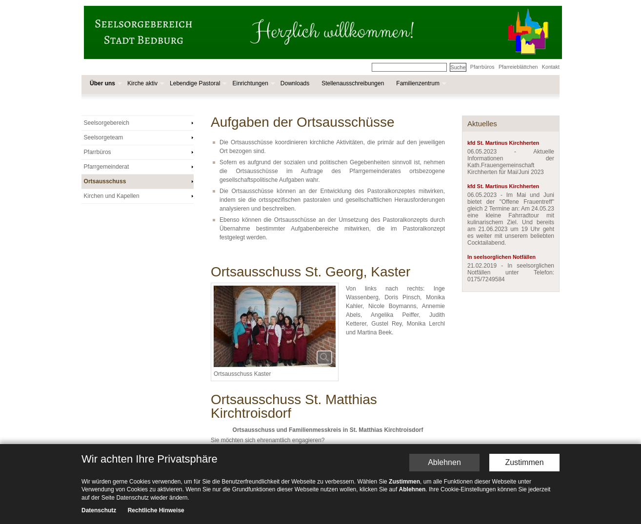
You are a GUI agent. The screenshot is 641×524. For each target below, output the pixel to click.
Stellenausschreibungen (352, 83)
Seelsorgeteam (103, 137)
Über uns (105, 83)
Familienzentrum (420, 83)
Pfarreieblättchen (518, 67)
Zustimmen (524, 462)
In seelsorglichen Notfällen (501, 257)
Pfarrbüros (482, 67)
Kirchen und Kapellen (112, 196)
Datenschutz (98, 510)
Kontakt (551, 67)
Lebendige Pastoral (197, 83)
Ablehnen (444, 462)
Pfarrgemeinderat (106, 166)
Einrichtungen (252, 83)
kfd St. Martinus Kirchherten (503, 143)
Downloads (294, 83)
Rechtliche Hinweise (156, 510)
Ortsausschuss (105, 181)
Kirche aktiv (144, 83)
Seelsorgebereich (106, 122)
